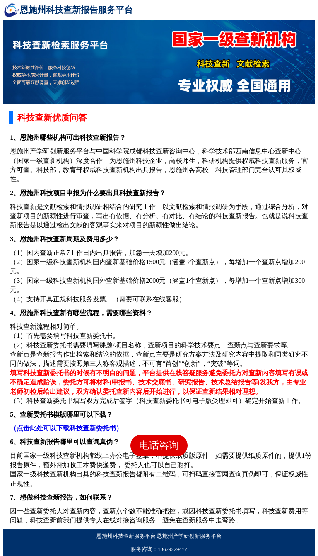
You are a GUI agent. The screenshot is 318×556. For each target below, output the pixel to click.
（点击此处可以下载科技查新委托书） (66, 428)
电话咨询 (159, 445)
